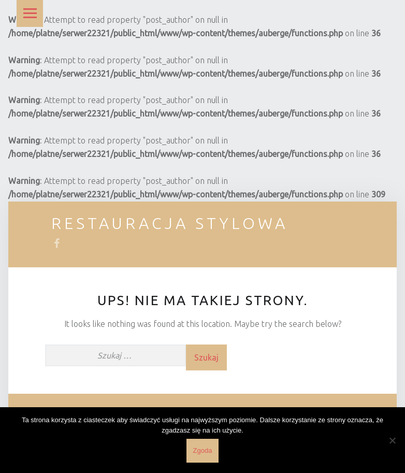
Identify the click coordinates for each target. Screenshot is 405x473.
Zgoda (202, 450)
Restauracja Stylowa (169, 223)
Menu (30, 13)
